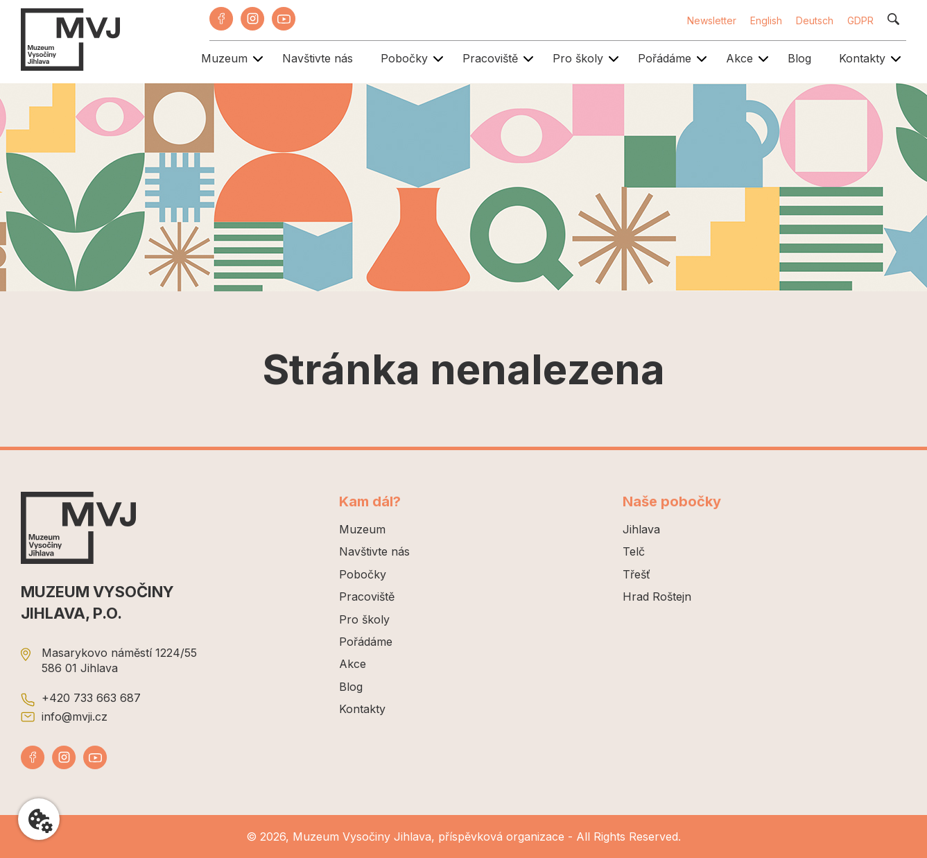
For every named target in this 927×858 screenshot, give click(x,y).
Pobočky (404, 58)
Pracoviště (490, 58)
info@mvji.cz (74, 716)
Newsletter (711, 20)
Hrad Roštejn (657, 596)
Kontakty (862, 58)
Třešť (636, 574)
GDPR (860, 20)
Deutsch (814, 20)
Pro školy (578, 58)
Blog (799, 58)
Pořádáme (664, 58)
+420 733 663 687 (91, 698)
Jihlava (641, 529)
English (766, 20)
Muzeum (224, 58)
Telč (634, 551)
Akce (739, 58)
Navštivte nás (317, 58)
